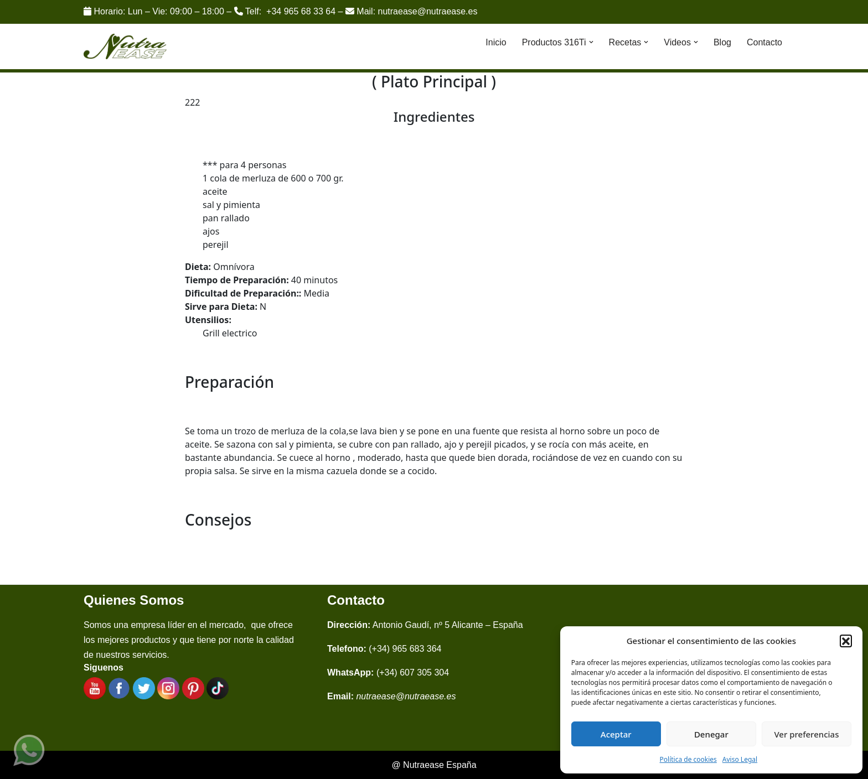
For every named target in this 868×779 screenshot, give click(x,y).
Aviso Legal (739, 759)
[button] (845, 640)
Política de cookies (688, 759)
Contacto (764, 42)
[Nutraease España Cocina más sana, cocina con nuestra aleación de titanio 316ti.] (125, 47)
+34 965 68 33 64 (300, 11)
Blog (722, 42)
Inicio (495, 42)
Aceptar (616, 734)
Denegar (711, 734)
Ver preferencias (806, 734)
